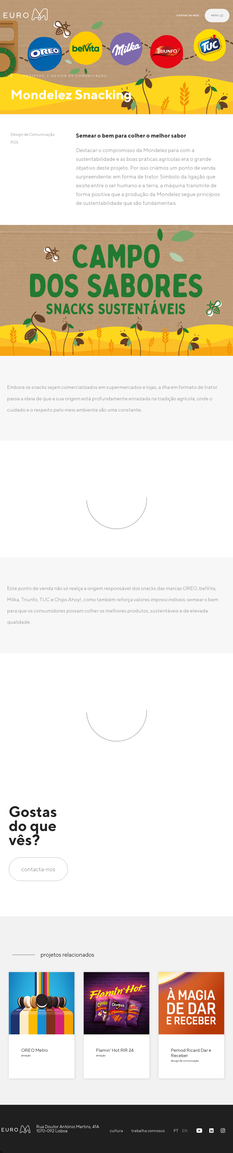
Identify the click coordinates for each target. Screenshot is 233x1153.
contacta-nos (38, 869)
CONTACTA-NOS (187, 15)
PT (176, 1130)
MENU (217, 15)
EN (185, 1130)
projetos (34, 76)
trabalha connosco (148, 1130)
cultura (116, 1130)
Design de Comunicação (79, 76)
